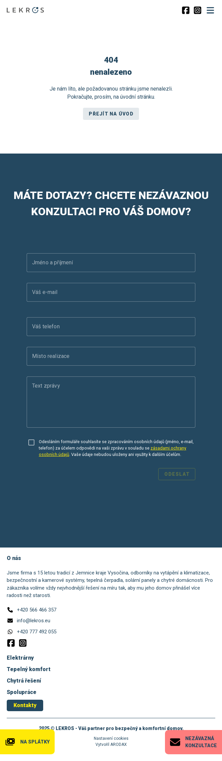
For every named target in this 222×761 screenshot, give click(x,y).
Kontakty (24, 705)
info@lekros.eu (33, 621)
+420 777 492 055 (36, 632)
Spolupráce (21, 692)
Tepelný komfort (29, 669)
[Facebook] (186, 10)
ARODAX (118, 744)
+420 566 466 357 (36, 610)
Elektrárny (20, 658)
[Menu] (210, 10)
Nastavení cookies (111, 738)
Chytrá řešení (24, 680)
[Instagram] (197, 10)
